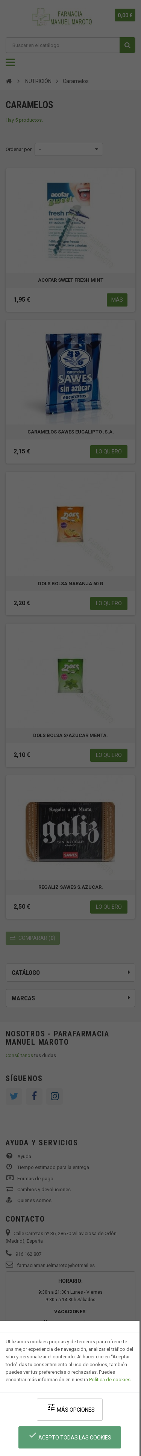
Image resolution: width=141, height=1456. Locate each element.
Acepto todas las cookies (69, 1435)
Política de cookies (109, 1379)
